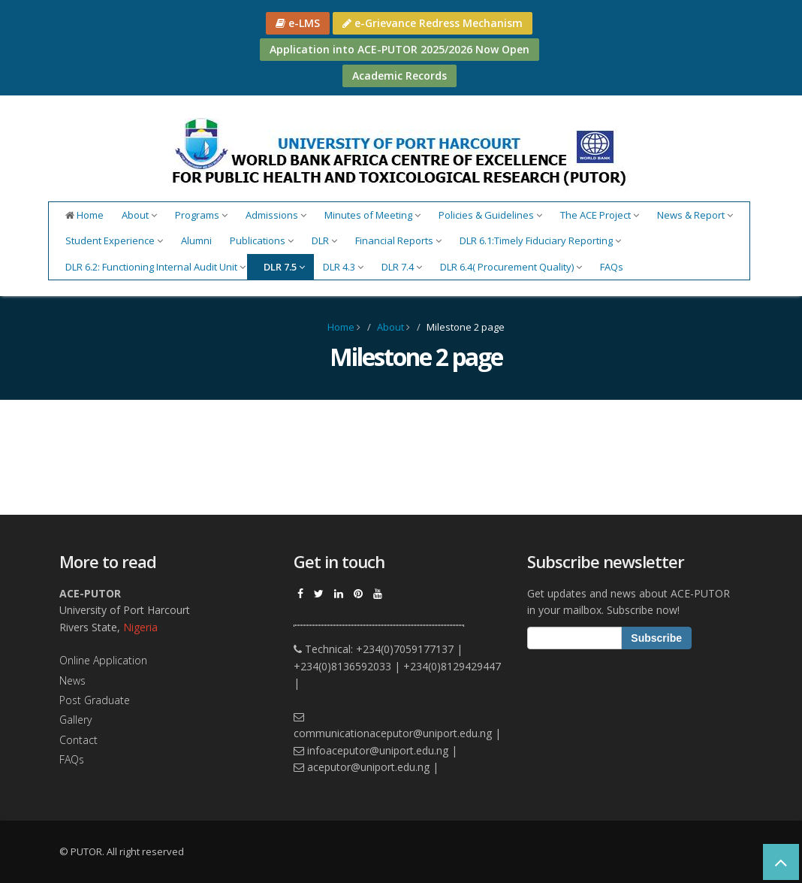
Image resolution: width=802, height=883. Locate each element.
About (139, 215)
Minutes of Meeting (372, 215)
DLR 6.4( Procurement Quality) (511, 267)
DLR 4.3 (343, 267)
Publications (262, 240)
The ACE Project (599, 215)
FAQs (611, 267)
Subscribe (656, 638)
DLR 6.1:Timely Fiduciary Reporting (540, 240)
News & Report (695, 215)
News (72, 680)
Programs (201, 215)
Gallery (75, 719)
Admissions (276, 215)
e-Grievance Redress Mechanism (432, 23)
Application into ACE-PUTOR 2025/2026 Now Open (399, 49)
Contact (78, 740)
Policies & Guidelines (490, 215)
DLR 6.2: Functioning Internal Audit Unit (155, 267)
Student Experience (114, 240)
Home (84, 215)
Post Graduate (94, 700)
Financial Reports (398, 240)
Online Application (103, 660)
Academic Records (399, 75)
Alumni (196, 240)
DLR (324, 240)
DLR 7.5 (284, 267)
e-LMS (298, 23)
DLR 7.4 (401, 267)
